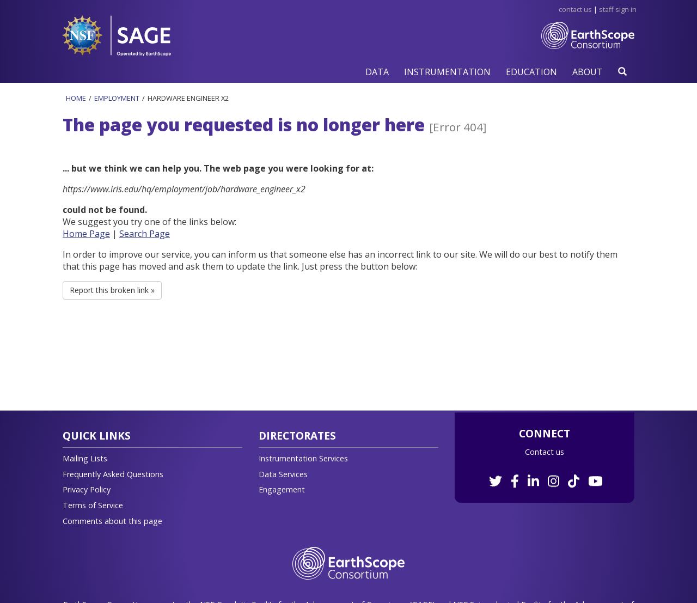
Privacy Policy (87, 489)
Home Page (86, 234)
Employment (116, 98)
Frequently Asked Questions (113, 474)
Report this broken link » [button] (112, 290)
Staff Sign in (618, 9)
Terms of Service (93, 505)
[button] (377, 71)
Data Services (283, 474)
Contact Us (575, 9)
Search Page (144, 234)
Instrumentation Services (303, 458)
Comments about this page (112, 521)
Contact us (544, 452)
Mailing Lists (85, 458)
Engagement (282, 489)
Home (76, 98)
